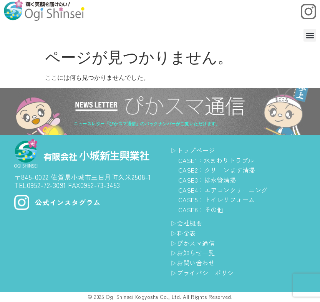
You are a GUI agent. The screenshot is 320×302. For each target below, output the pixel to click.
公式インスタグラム (69, 202)
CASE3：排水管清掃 (209, 180)
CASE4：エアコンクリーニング (226, 190)
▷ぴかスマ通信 (194, 243)
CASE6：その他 (202, 209)
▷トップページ (194, 150)
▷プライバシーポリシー (208, 272)
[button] (309, 35)
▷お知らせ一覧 (194, 252)
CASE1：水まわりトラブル (218, 160)
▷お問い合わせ (194, 262)
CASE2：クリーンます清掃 (219, 169)
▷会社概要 (187, 223)
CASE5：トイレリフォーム (219, 199)
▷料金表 (184, 233)
